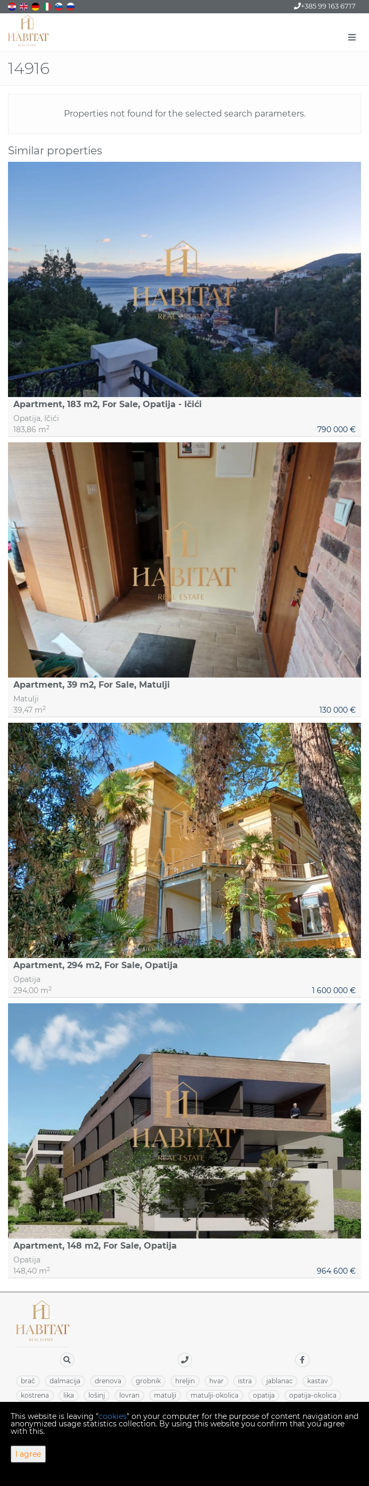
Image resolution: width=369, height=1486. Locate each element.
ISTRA (245, 1381)
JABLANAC (279, 1381)
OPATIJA (264, 1395)
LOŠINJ (96, 1395)
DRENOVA (108, 1381)
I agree (28, 1454)
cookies (113, 1416)
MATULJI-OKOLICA (215, 1395)
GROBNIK (148, 1381)
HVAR (216, 1381)
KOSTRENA (35, 1395)
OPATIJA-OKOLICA (313, 1395)
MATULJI (165, 1395)
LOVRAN (129, 1395)
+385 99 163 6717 (325, 6)
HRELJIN (185, 1381)
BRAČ (28, 1381)
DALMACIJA (65, 1381)
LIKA (68, 1395)
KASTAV (317, 1381)
